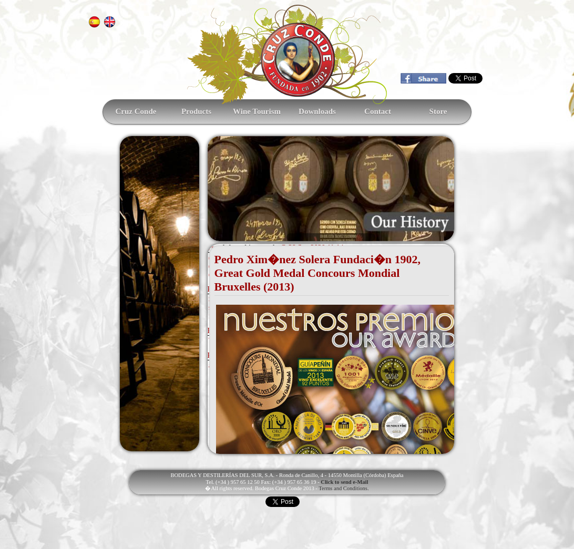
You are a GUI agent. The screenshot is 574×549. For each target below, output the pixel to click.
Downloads (317, 111)
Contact (377, 111)
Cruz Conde (136, 111)
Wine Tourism (257, 111)
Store (438, 111)
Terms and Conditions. (343, 488)
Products (196, 111)
